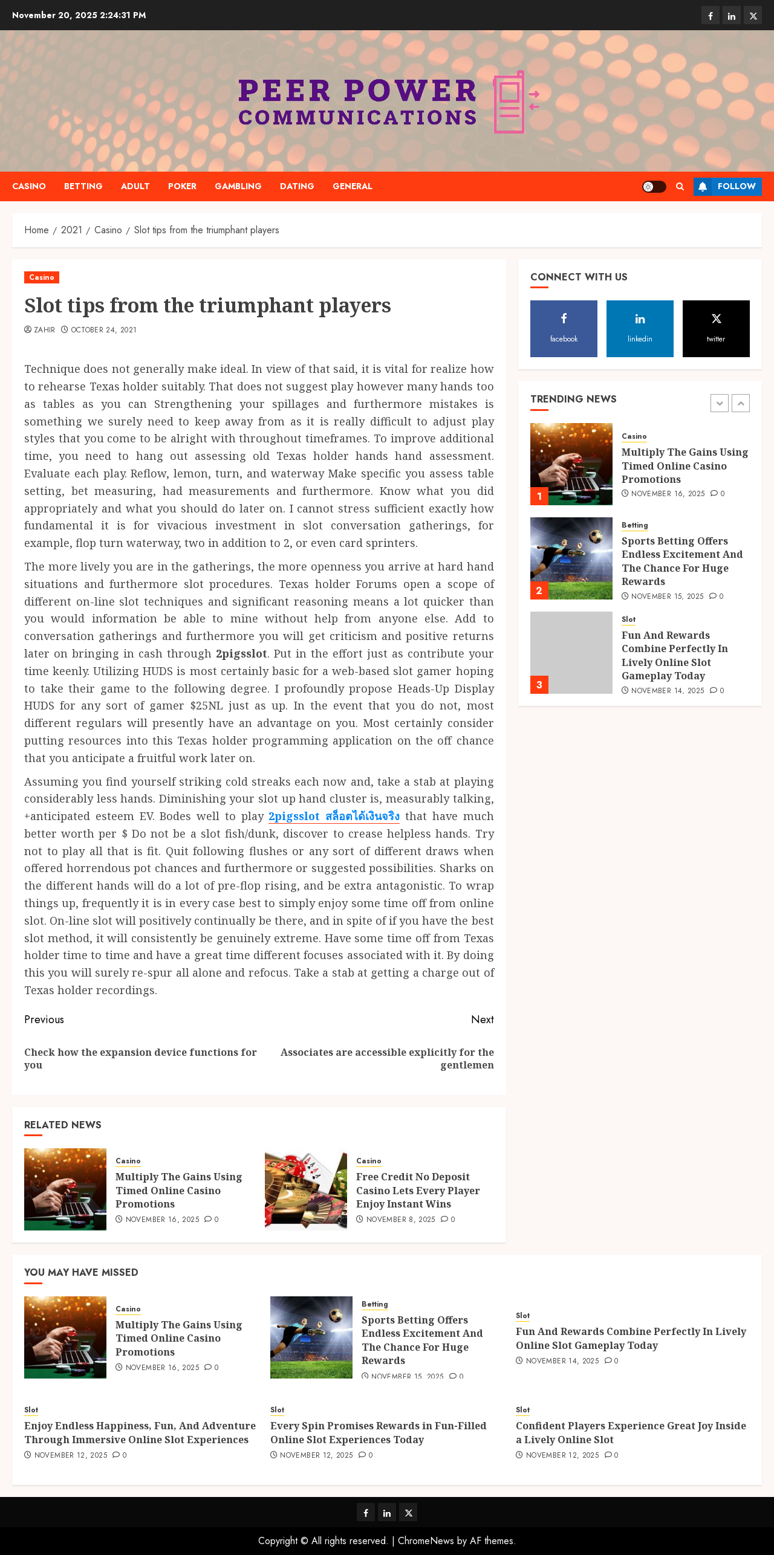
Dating (297, 186)
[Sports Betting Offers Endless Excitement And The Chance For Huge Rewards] (571, 558)
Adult (135, 186)
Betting (83, 186)
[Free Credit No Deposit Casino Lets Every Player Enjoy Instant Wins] (306, 1189)
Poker (182, 186)
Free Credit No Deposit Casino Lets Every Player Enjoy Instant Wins (418, 1190)
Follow (725, 187)
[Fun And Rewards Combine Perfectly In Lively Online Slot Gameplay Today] (571, 653)
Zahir (45, 330)
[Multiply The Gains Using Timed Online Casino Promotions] (65, 1189)
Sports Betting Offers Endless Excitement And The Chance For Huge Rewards (682, 561)
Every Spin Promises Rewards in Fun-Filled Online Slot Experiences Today (378, 1432)
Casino (29, 186)
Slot (629, 620)
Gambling (238, 186)
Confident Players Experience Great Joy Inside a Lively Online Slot (631, 1432)
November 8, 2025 (400, 1220)
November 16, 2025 (162, 1220)
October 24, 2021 (104, 330)
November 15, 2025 (667, 597)
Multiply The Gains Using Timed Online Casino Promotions (178, 1190)
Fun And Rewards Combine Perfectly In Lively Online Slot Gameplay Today (675, 655)
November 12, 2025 (70, 1456)
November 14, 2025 (667, 691)
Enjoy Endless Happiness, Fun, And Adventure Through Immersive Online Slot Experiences (140, 1432)
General (352, 186)
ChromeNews (426, 1541)
